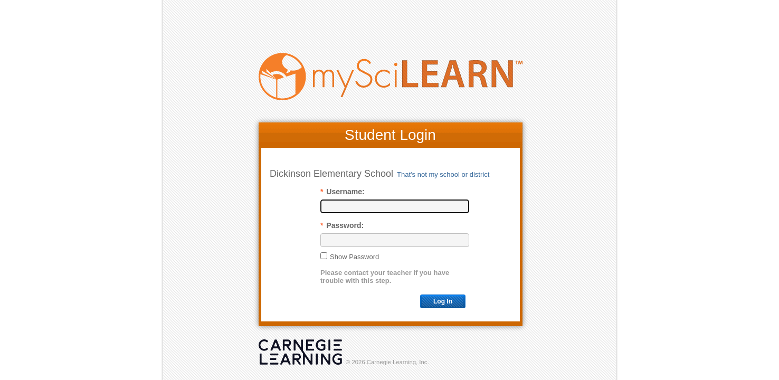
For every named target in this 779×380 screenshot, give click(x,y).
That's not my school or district (443, 174)
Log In (442, 301)
